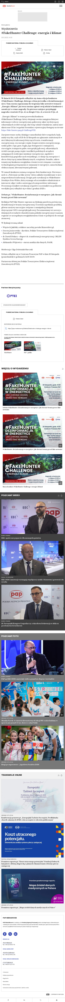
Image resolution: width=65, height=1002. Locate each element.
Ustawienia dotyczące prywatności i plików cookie (16, 987)
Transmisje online (11, 775)
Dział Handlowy (8, 949)
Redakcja (6, 939)
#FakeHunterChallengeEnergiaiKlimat (14, 305)
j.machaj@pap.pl (8, 962)
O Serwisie (5, 972)
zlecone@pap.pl (7, 942)
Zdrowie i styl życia (7, 718)
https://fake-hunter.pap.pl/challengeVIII (18, 130)
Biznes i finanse (5, 676)
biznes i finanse (5, 535)
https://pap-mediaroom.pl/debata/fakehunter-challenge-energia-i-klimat (29, 328)
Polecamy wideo (10, 495)
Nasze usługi (6, 984)
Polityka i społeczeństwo (8, 859)
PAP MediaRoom (10, 918)
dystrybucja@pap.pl (8, 952)
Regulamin (5, 978)
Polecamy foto (10, 636)
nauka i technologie (7, 577)
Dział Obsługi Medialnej (11, 959)
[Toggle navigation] (60, 5)
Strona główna (5, 25)
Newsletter (5, 981)
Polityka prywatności (8, 975)
